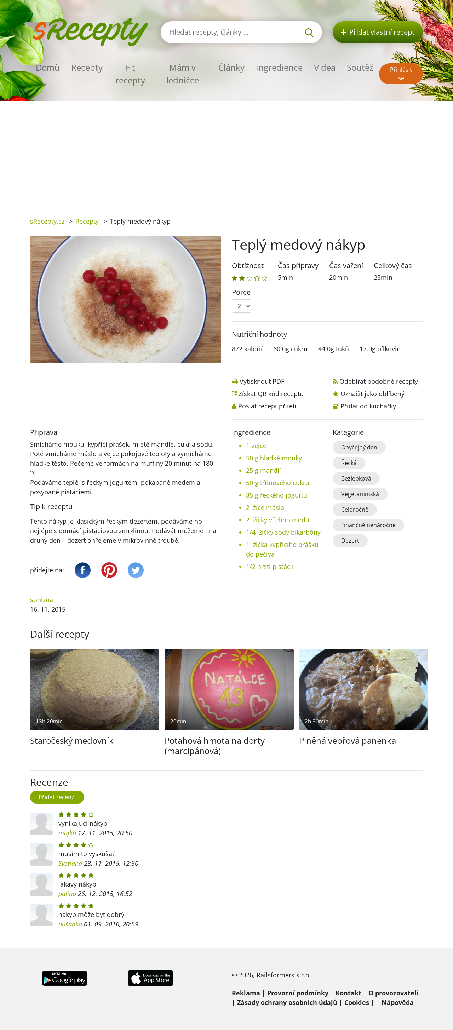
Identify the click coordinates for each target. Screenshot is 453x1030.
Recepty (87, 67)
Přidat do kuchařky (368, 406)
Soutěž (360, 67)
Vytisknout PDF (262, 381)
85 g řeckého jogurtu (276, 495)
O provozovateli (393, 993)
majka (67, 833)
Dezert (350, 541)
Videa (325, 67)
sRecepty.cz (47, 221)
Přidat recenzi (57, 797)
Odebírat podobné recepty (378, 381)
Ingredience (279, 67)
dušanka (70, 924)
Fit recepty (130, 73)
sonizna (41, 599)
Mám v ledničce (182, 73)
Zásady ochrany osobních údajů (287, 1002)
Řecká (349, 463)
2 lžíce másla (265, 507)
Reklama (246, 993)
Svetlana (70, 863)
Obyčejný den (359, 447)
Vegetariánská (360, 494)
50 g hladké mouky (274, 458)
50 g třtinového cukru (277, 482)
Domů (48, 67)
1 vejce (256, 445)
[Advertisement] (226, 153)
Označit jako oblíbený (372, 393)
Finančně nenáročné (368, 525)
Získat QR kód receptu (271, 393)
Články (231, 67)
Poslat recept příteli (267, 406)
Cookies (356, 1002)
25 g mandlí (263, 470)
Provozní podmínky (297, 993)
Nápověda (398, 1002)
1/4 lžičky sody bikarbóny (283, 532)
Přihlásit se (401, 74)
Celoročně (354, 509)
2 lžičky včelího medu (277, 520)
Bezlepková (356, 478)
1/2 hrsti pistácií (270, 566)
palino (67, 893)
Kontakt (348, 993)
